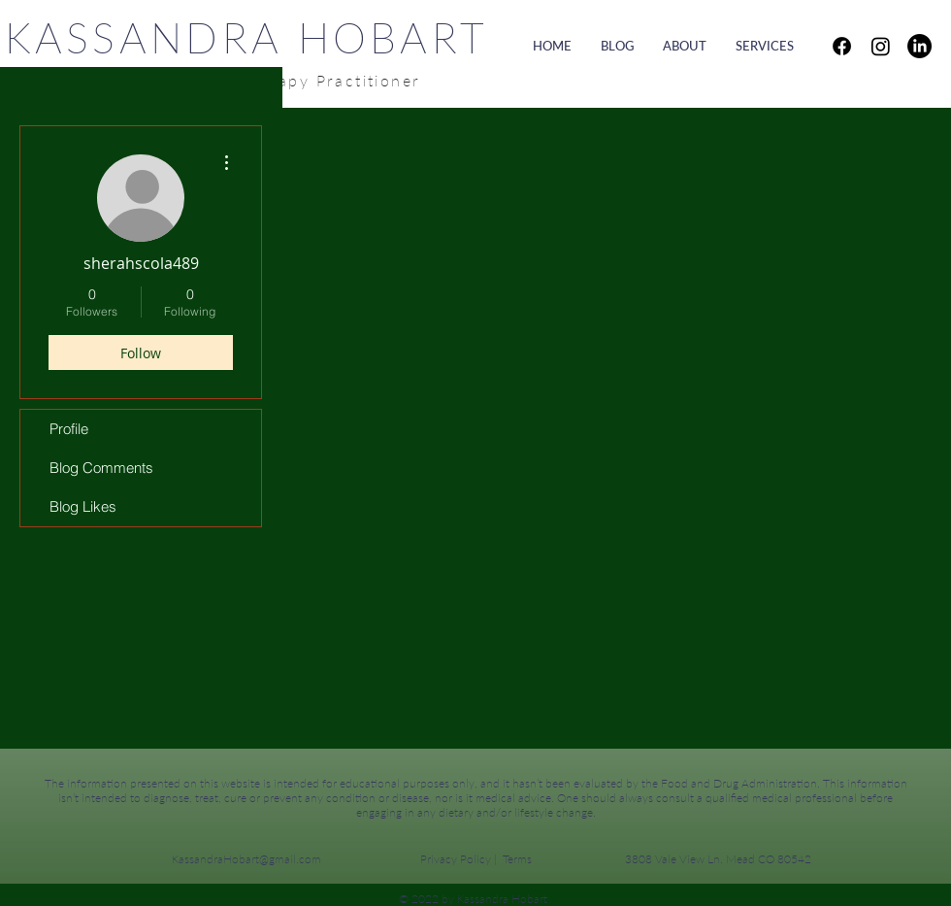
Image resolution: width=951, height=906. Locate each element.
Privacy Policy (455, 859)
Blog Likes (82, 506)
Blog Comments (101, 467)
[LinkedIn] (919, 46)
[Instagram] (881, 46)
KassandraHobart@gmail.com (246, 859)
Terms (517, 859)
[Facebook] (842, 46)
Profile (68, 428)
